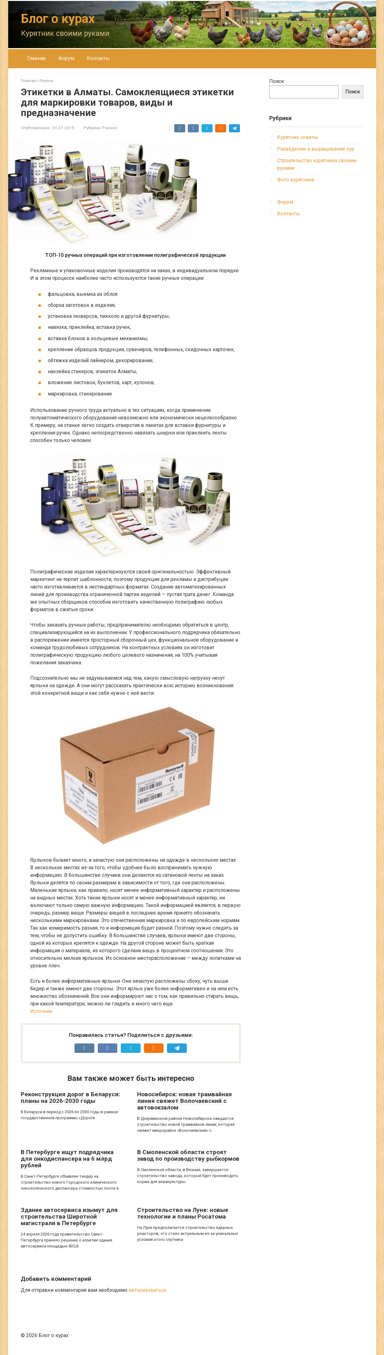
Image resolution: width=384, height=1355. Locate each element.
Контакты (98, 58)
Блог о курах (58, 18)
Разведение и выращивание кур (315, 149)
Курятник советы (297, 137)
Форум (66, 58)
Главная (36, 58)
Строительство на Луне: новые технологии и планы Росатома (182, 1213)
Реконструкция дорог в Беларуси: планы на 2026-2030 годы (70, 1097)
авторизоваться (147, 1290)
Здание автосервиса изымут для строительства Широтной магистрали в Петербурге (69, 1216)
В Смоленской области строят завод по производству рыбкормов (188, 1155)
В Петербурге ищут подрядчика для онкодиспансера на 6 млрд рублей (67, 1158)
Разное (109, 127)
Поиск (276, 81)
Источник (41, 1011)
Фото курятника (295, 180)
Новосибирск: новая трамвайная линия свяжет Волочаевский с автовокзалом (184, 1101)
